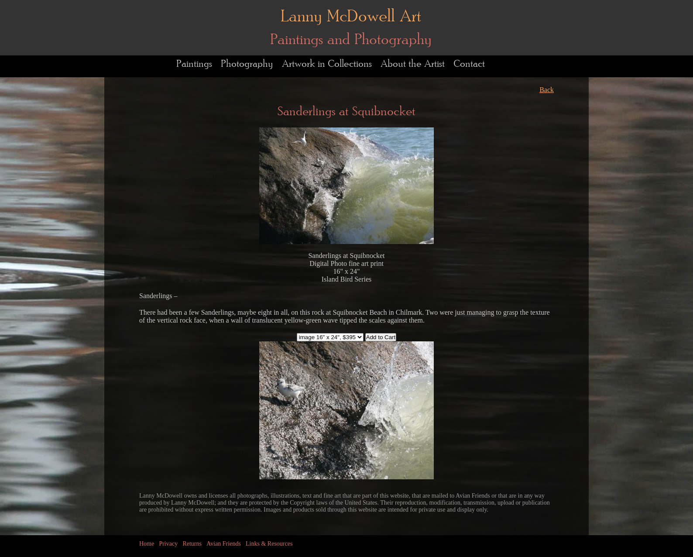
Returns (192, 543)
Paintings (194, 64)
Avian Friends (223, 543)
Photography (247, 64)
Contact (469, 64)
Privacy (168, 543)
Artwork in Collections (327, 64)
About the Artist (413, 64)
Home (146, 543)
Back (546, 89)
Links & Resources (269, 543)
